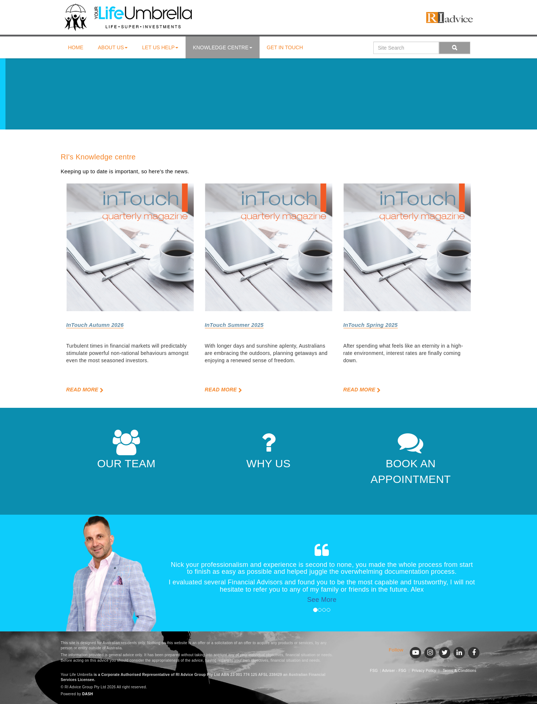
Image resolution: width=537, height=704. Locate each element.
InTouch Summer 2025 (234, 325)
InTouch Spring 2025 (370, 325)
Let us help (160, 47)
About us (113, 47)
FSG (374, 671)
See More (321, 599)
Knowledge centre (222, 47)
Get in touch (285, 47)
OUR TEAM (126, 449)
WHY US (268, 449)
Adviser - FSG (394, 671)
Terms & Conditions (459, 671)
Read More (85, 389)
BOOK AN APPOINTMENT (411, 457)
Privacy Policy (424, 671)
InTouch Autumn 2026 (95, 325)
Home (75, 47)
